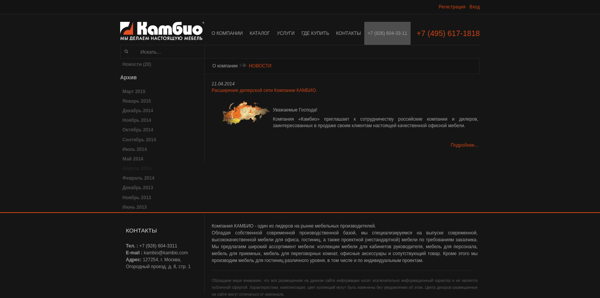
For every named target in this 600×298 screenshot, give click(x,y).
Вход (475, 7)
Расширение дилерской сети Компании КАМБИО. (264, 90)
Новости (260, 66)
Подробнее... (464, 145)
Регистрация (452, 7)
